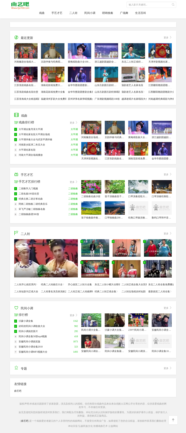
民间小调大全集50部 (92, 330)
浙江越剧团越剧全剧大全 (108, 61)
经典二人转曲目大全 (52, 284)
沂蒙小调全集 (23, 321)
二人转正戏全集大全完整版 (133, 284)
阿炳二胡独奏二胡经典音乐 (30, 204)
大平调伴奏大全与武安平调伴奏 (33, 139)
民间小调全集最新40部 (117, 351)
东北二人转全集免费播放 (160, 284)
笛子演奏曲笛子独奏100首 (118, 196)
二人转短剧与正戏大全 (26, 291)
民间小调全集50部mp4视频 (30, 336)
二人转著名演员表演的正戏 (52, 291)
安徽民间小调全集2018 (28, 346)
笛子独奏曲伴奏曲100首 (93, 217)
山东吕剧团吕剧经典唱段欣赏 (110, 85)
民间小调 (89, 12)
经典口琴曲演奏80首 (139, 217)
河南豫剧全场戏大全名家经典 (29, 61)
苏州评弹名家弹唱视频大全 (79, 98)
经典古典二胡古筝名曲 (28, 199)
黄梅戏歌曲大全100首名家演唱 (84, 61)
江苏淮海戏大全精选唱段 (26, 98)
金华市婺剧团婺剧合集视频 (82, 85)
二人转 (73, 12)
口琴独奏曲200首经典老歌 (118, 217)
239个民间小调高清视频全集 (143, 330)
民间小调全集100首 (162, 351)
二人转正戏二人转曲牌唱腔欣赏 (79, 291)
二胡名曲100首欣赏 (26, 193)
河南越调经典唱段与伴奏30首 (160, 98)
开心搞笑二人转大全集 (79, 284)
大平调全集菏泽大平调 (28, 129)
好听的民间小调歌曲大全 (29, 326)
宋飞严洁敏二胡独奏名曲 (29, 209)
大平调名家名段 (24, 150)
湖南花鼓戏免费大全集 (53, 85)
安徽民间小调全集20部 (164, 330)
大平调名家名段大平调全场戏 (32, 134)
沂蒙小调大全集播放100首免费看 (122, 330)
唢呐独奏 (107, 12)
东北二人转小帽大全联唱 (106, 284)
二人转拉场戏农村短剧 (133, 291)
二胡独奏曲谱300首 (26, 214)
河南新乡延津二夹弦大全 (29, 144)
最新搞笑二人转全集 (160, 291)
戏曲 (42, 12)
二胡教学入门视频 (26, 188)
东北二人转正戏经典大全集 (136, 61)
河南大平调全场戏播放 (28, 155)
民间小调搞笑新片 (26, 331)
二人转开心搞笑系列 (26, 284)
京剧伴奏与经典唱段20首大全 (56, 61)
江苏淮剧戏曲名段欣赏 (26, 85)
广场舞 (124, 12)
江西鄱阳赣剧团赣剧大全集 (162, 85)
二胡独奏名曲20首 (90, 196)
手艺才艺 (56, 12)
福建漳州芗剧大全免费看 (52, 98)
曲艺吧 (17, 391)
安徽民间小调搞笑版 (27, 341)
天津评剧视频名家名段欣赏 (162, 61)
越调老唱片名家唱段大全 (133, 98)
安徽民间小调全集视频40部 (95, 351)
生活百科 (140, 12)
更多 (168, 37)
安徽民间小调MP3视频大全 (30, 352)
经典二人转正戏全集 (106, 291)
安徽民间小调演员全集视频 (142, 351)
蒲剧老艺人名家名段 (132, 85)
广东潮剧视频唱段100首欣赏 (106, 98)
